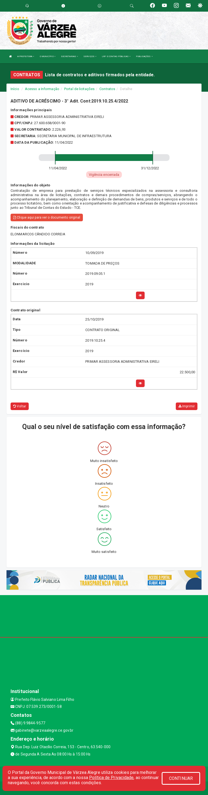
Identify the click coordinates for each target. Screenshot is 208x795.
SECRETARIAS (69, 56)
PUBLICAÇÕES (144, 56)
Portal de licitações (79, 89)
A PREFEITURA (25, 56)
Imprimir (186, 406)
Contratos (107, 89)
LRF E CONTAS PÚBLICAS (116, 56)
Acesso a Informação (42, 89)
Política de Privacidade (111, 777)
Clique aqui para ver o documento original (46, 217)
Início (15, 89)
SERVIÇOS (89, 56)
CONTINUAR (181, 778)
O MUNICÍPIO (48, 56)
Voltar (19, 406)
